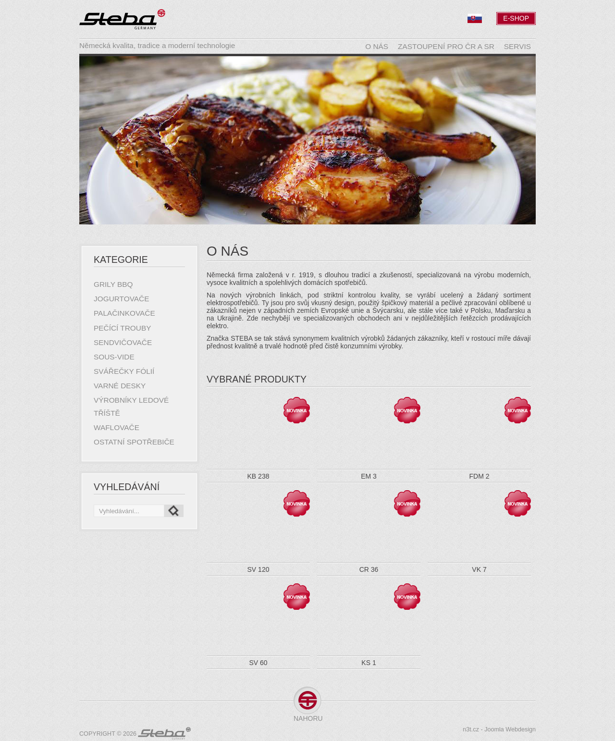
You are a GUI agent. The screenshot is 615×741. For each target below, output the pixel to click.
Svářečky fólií (124, 371)
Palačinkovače (124, 313)
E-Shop (516, 18)
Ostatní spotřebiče (134, 442)
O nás (376, 46)
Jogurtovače (121, 299)
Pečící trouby (122, 328)
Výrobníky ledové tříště (131, 406)
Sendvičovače (123, 342)
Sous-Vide (114, 357)
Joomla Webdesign (510, 729)
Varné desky (120, 386)
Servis (517, 46)
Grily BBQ (113, 284)
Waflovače (116, 427)
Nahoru (307, 718)
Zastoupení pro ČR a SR (446, 46)
